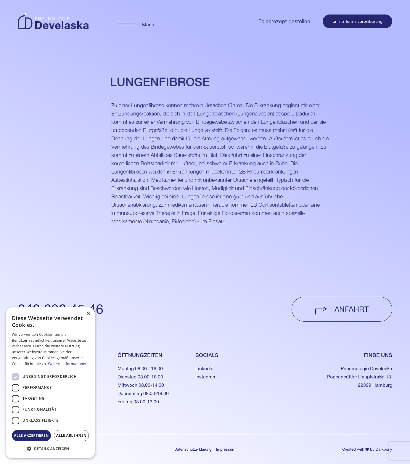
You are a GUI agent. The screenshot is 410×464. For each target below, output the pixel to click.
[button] (50, 448)
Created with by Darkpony (367, 449)
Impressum (225, 449)
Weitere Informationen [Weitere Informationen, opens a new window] (68, 363)
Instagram (206, 376)
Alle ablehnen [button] (71, 435)
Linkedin (204, 368)
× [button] (88, 314)
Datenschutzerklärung (192, 449)
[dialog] (50, 382)
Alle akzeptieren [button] (31, 435)
